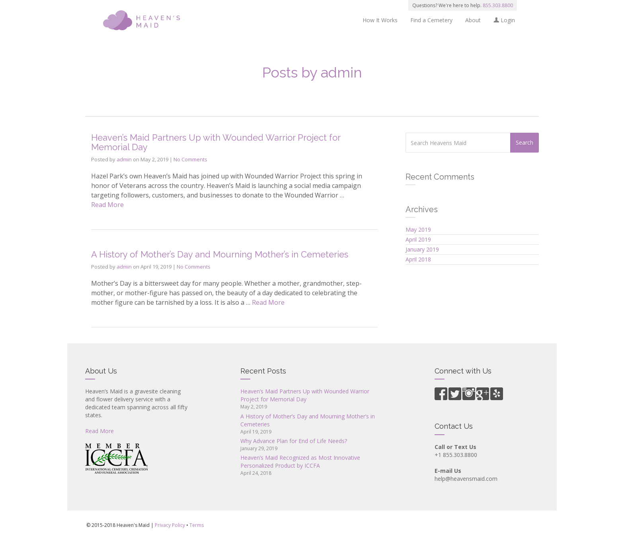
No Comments (190, 159)
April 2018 (418, 259)
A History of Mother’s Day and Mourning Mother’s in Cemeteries (219, 254)
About (473, 20)
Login (504, 20)
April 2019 (418, 239)
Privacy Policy (170, 525)
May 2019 (418, 229)
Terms (196, 525)
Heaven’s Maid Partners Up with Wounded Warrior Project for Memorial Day (215, 142)
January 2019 (422, 249)
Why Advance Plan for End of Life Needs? (293, 441)
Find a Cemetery (431, 20)
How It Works (380, 20)
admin (124, 159)
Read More (107, 204)
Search (524, 142)
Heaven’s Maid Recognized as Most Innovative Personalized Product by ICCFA (300, 461)
